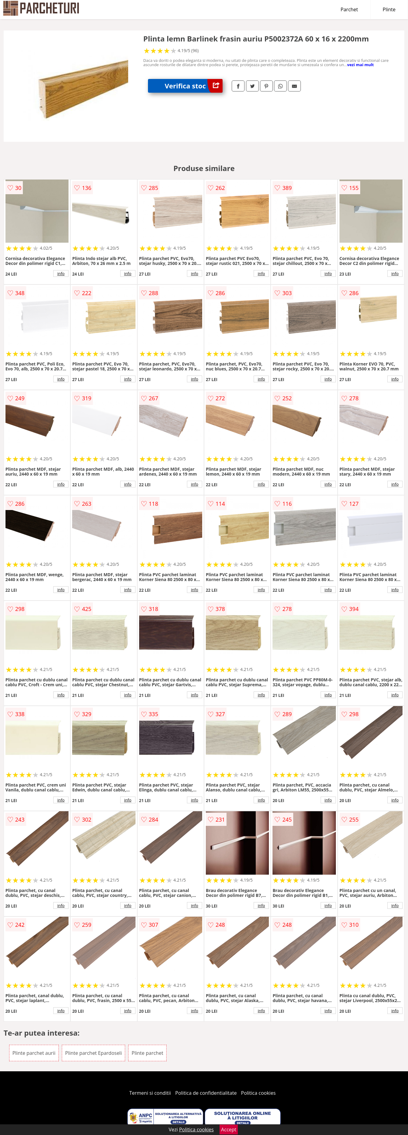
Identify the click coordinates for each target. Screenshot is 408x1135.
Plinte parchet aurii (33, 1053)
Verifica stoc (194, 86)
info (61, 273)
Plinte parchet (147, 1053)
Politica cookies (258, 1093)
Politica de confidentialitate (206, 1093)
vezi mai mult (360, 64)
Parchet (349, 9)
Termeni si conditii (150, 1093)
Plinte (389, 9)
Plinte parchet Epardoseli (93, 1053)
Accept (228, 1129)
